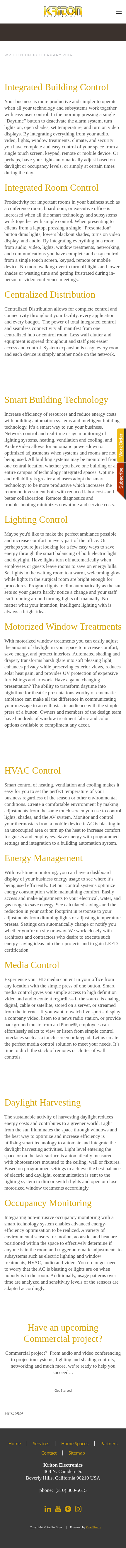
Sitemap (77, 1453)
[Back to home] (63, 12)
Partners (109, 1443)
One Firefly (93, 1527)
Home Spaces (74, 1443)
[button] (119, 12)
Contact (49, 1453)
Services (41, 1443)
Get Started (63, 1390)
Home (14, 1443)
